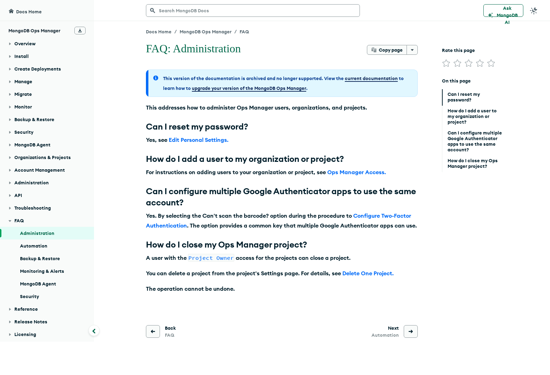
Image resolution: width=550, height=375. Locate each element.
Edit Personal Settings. (198, 139)
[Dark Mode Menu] (534, 10)
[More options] (412, 50)
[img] (446, 63)
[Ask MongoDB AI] (503, 10)
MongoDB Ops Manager (206, 31)
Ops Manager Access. (356, 172)
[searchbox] (253, 10)
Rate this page (458, 50)
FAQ (244, 31)
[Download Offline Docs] (80, 13)
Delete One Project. (368, 273)
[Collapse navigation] (94, 330)
